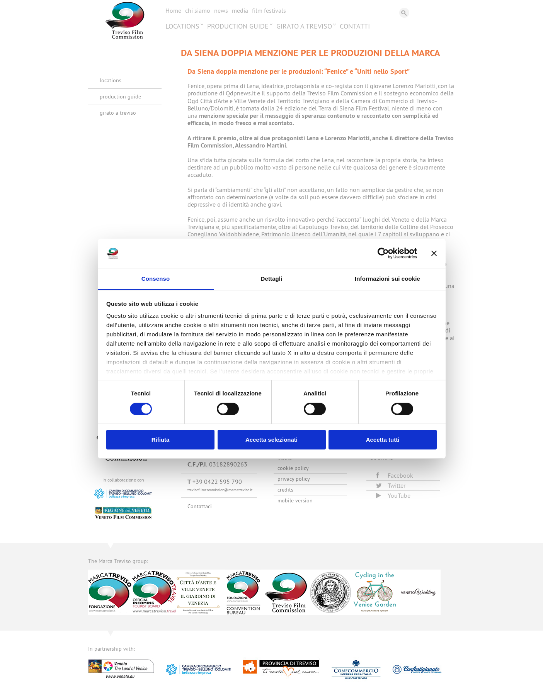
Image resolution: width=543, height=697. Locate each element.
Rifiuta (160, 440)
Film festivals (269, 10)
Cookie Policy (293, 468)
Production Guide (238, 26)
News (221, 10)
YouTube (393, 495)
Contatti (355, 26)
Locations (182, 26)
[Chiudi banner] (434, 253)
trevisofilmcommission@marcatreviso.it (219, 489)
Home (173, 10)
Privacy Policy (293, 478)
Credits (285, 489)
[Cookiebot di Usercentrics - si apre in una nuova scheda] (383, 253)
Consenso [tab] (155, 278)
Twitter (390, 485)
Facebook (394, 475)
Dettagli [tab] (272, 278)
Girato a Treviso (304, 26)
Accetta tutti (383, 440)
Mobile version (295, 500)
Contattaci (199, 506)
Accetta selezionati (271, 440)
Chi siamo (197, 10)
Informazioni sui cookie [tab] (387, 278)
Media (240, 10)
